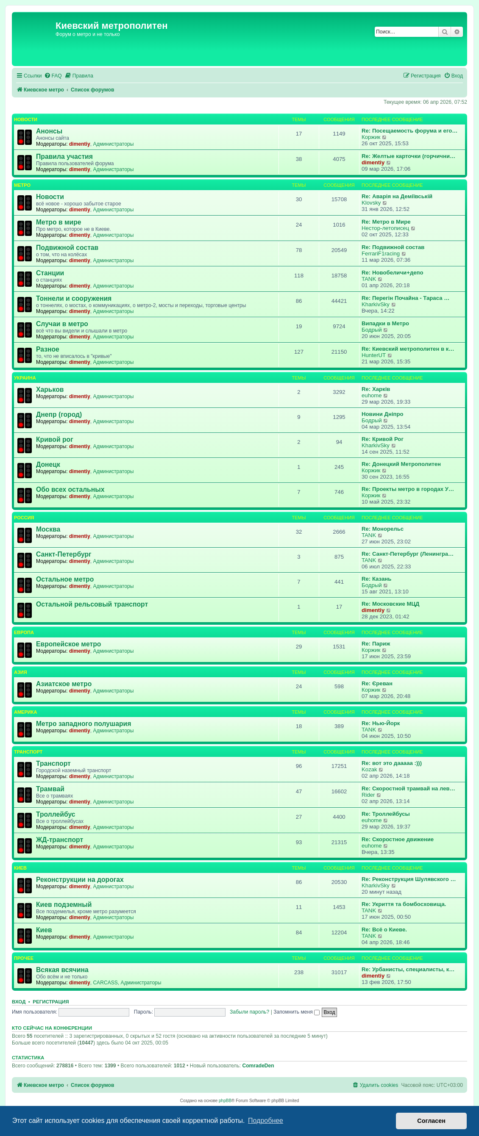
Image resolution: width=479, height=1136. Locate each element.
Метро (22, 185)
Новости (25, 119)
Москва (48, 529)
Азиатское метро (64, 683)
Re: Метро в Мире (386, 222)
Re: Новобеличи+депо (392, 272)
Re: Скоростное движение (398, 839)
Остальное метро (65, 579)
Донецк (48, 464)
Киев (20, 867)
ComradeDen (258, 1066)
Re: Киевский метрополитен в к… (408, 349)
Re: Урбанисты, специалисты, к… (408, 969)
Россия (24, 517)
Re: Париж (376, 643)
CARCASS (105, 983)
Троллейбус (55, 814)
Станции (50, 273)
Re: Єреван (377, 683)
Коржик (371, 137)
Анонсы (49, 131)
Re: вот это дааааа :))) (392, 763)
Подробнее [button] (265, 1120)
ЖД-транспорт (59, 839)
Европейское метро (68, 644)
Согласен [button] (431, 1120)
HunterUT (374, 355)
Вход (18, 1001)
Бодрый (372, 330)
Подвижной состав (67, 247)
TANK (369, 279)
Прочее (23, 958)
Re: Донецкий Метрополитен (401, 464)
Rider (368, 795)
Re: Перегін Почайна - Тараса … (405, 298)
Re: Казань (376, 579)
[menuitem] (53, 76)
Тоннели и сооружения (73, 298)
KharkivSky (376, 304)
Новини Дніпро (383, 414)
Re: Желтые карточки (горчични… (408, 156)
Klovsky (371, 202)
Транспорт (28, 751)
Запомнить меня (296, 1012)
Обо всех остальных (70, 489)
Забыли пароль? (249, 1012)
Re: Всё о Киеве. (384, 929)
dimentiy (79, 144)
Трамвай (50, 788)
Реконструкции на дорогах (80, 879)
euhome (372, 395)
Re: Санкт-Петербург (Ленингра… (408, 554)
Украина (25, 377)
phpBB (225, 1100)
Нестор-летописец (385, 228)
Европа (24, 632)
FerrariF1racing (381, 253)
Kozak (369, 769)
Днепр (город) (59, 414)
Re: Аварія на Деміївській (397, 196)
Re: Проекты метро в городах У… (408, 489)
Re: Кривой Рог (383, 439)
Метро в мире (58, 222)
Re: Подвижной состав (393, 247)
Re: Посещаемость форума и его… (409, 130)
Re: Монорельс (383, 529)
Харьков (50, 389)
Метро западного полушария (83, 723)
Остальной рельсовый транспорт (92, 604)
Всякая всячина (62, 969)
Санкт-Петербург (64, 554)
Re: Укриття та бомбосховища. (404, 904)
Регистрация (51, 1001)
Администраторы (113, 144)
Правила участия (64, 156)
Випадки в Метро (385, 323)
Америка (25, 712)
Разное (47, 349)
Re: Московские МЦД (390, 604)
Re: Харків (376, 389)
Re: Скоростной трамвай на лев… (408, 788)
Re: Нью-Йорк (381, 723)
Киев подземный (64, 904)
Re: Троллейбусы (386, 814)
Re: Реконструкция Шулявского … (409, 879)
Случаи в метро (62, 323)
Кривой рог (54, 439)
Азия (20, 672)
